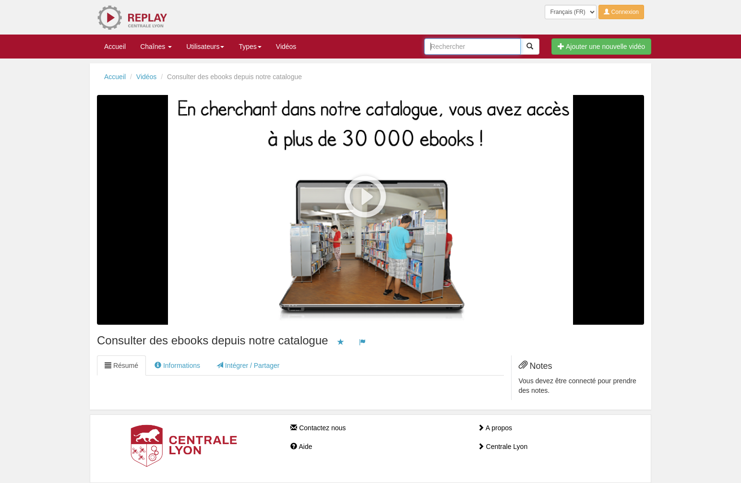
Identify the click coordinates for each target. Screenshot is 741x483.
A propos (495, 428)
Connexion (621, 12)
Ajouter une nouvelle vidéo (601, 46)
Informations (177, 365)
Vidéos (286, 46)
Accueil (115, 46)
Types (250, 46)
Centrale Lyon (503, 446)
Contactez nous (318, 428)
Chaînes (156, 46)
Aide (301, 446)
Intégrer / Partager (248, 365)
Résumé (121, 365)
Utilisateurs (205, 46)
